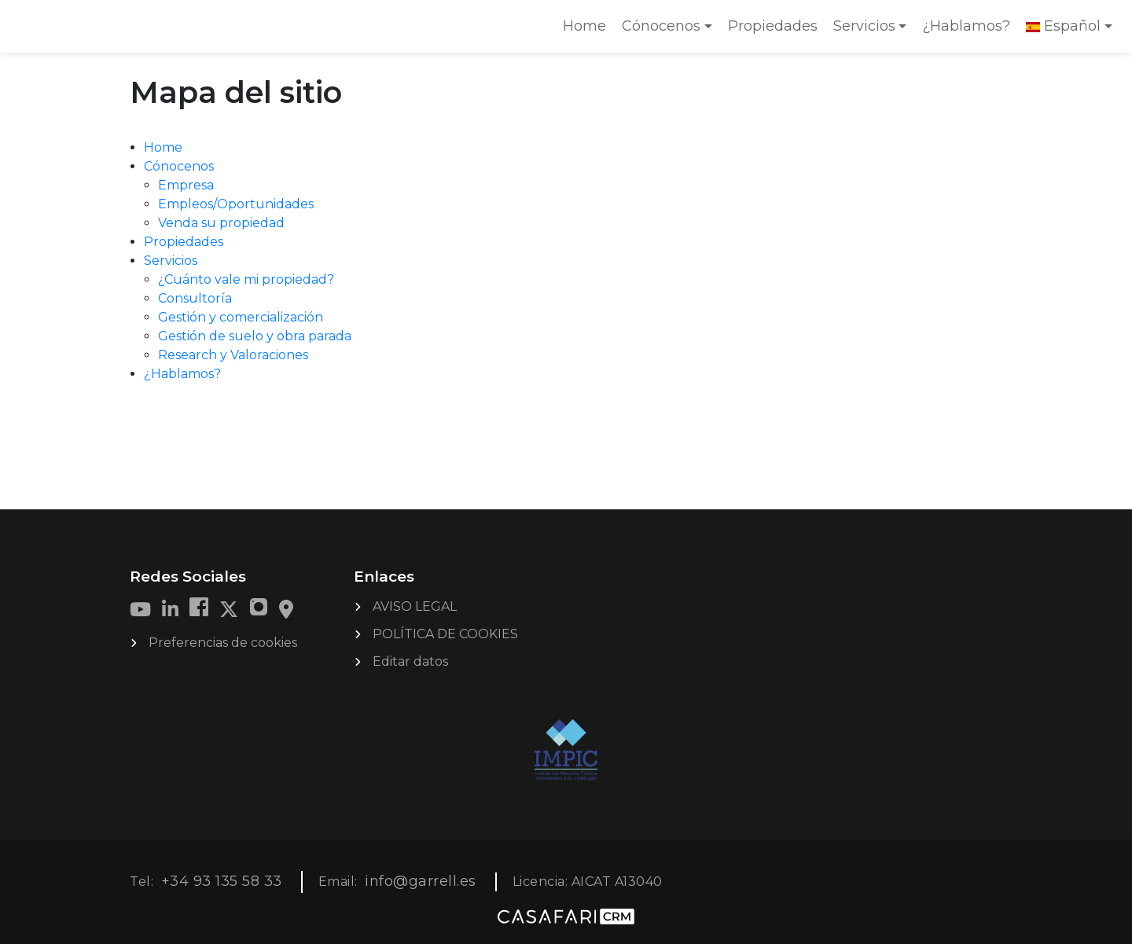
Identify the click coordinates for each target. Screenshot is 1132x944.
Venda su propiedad (221, 222)
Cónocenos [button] (661, 26)
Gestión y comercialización (240, 317)
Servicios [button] (864, 26)
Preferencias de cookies (223, 642)
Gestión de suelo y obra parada (254, 336)
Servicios (170, 260)
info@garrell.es (420, 881)
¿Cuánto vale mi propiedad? (246, 279)
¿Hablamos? (966, 26)
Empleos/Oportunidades (236, 204)
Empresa (186, 185)
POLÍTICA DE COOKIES (445, 633)
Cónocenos (179, 166)
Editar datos (410, 661)
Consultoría (195, 298)
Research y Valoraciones (233, 354)
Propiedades (773, 26)
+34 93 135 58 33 (221, 881)
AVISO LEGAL (415, 606)
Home (588, 31)
